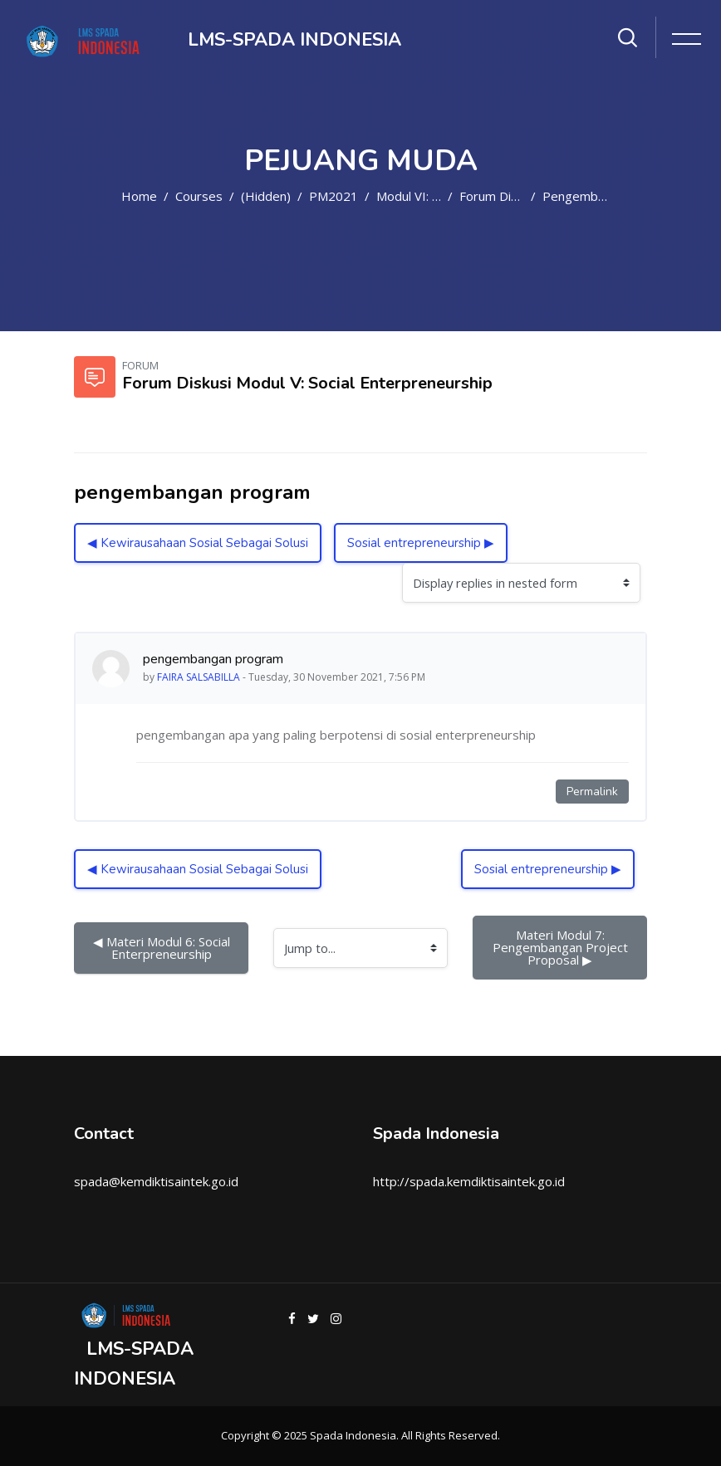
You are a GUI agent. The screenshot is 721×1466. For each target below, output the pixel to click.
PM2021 (333, 196)
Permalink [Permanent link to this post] (592, 791)
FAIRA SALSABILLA (198, 677)
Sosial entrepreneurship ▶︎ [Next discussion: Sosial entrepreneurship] (420, 543)
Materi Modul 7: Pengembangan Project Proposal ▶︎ (562, 947)
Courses (199, 196)
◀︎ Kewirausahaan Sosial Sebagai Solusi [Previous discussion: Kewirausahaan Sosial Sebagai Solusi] (197, 543)
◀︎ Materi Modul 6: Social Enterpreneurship (163, 947)
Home (139, 196)
